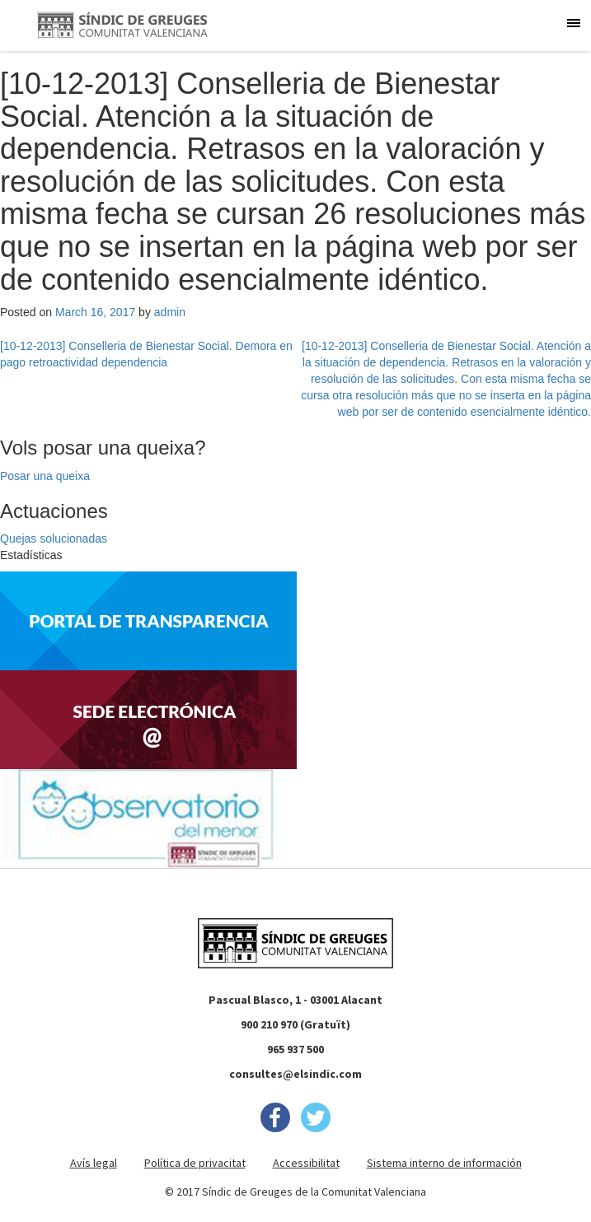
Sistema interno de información (444, 1162)
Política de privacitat (195, 1162)
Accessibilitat (306, 1162)
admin (169, 312)
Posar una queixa (45, 476)
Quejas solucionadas (53, 538)
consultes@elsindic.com (295, 1073)
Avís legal (93, 1162)
